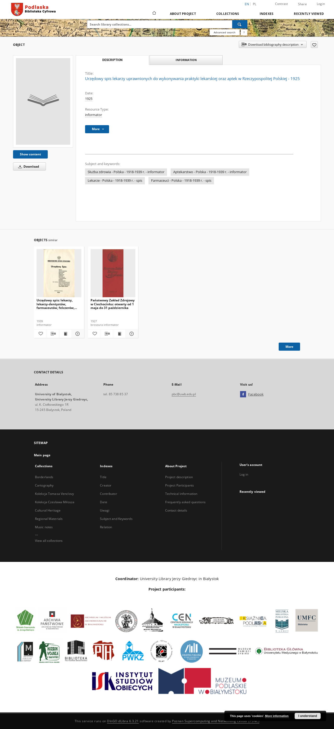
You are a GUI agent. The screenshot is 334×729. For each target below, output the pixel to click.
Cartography (44, 485)
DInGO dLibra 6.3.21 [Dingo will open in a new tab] (123, 721)
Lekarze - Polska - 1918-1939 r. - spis (115, 180)
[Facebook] (243, 394)
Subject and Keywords (116, 519)
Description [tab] (112, 60)
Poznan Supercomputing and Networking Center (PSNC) (215, 721)
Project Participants (179, 485)
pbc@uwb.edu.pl (184, 394)
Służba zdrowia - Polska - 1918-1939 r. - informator (126, 172)
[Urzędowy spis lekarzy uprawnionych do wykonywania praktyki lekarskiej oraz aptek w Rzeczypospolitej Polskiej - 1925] (43, 101)
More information (277, 716)
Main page (42, 455)
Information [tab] (186, 60)
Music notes (44, 527)
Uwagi (104, 510)
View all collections (49, 540)
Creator (105, 485)
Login (321, 4)
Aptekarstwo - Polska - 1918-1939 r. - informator (210, 172)
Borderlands (44, 477)
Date (103, 502)
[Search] (239, 24)
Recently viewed (309, 13)
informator (93, 115)
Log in (244, 474)
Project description (179, 477)
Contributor (108, 493)
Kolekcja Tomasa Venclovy (54, 493)
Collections (227, 13)
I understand (307, 716)
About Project (183, 13)
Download (27, 166)
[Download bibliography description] (52, 333)
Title (103, 477)
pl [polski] (255, 4)
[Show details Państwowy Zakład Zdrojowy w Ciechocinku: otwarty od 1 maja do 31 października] (131, 333)
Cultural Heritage (48, 510)
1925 (88, 98)
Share (302, 4)
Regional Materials (49, 519)
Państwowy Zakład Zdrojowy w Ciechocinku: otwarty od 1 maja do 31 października (113, 304)
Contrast (281, 4)
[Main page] (154, 13)
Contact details (176, 510)
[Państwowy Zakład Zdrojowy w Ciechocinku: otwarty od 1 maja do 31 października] (113, 273)
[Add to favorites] (314, 44)
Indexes (267, 13)
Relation (106, 527)
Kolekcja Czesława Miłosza (54, 502)
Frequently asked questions (185, 502)
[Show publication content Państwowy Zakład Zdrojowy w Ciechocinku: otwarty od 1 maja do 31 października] (119, 333)
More (289, 346)
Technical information (181, 493)
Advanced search (224, 32)
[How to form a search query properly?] (244, 32)
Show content (30, 154)
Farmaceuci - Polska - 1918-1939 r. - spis (181, 180)
